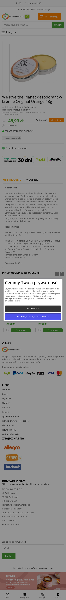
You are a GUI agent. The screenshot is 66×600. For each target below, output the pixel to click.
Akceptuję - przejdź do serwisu (33, 316)
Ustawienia (33, 308)
